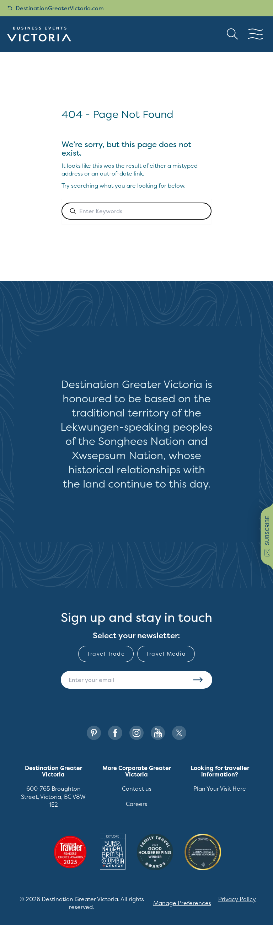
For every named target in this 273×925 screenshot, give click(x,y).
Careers (136, 804)
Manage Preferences (182, 903)
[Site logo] (39, 34)
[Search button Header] (232, 34)
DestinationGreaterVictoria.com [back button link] (55, 8)
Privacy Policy (237, 899)
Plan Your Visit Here (219, 788)
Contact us (136, 788)
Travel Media (166, 653)
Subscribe (198, 679)
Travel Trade (106, 653)
